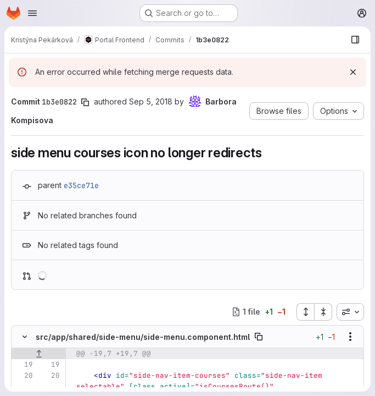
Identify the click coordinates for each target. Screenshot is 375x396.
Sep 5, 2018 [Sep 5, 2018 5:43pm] (150, 101)
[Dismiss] (353, 72)
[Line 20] (23, 375)
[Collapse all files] (323, 312)
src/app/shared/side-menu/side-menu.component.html (143, 337)
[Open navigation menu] (32, 13)
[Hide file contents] (24, 336)
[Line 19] (23, 364)
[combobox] (350, 312)
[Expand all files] (305, 312)
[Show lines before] (39, 353)
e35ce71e (81, 185)
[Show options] (350, 336)
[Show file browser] (355, 39)
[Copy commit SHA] (85, 102)
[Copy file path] (258, 336)
